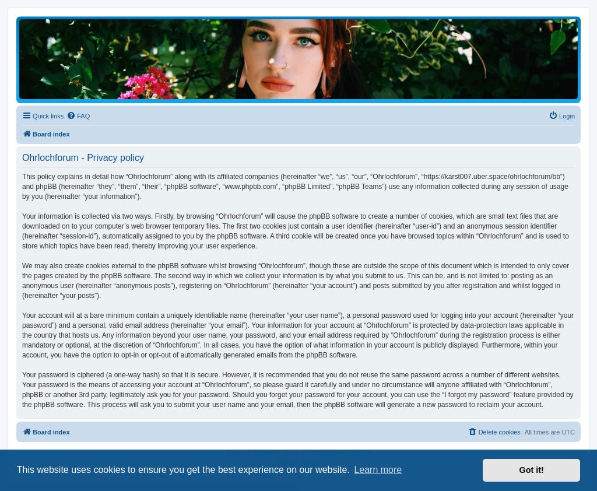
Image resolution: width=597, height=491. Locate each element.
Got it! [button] (531, 470)
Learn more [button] (378, 470)
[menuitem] (78, 116)
